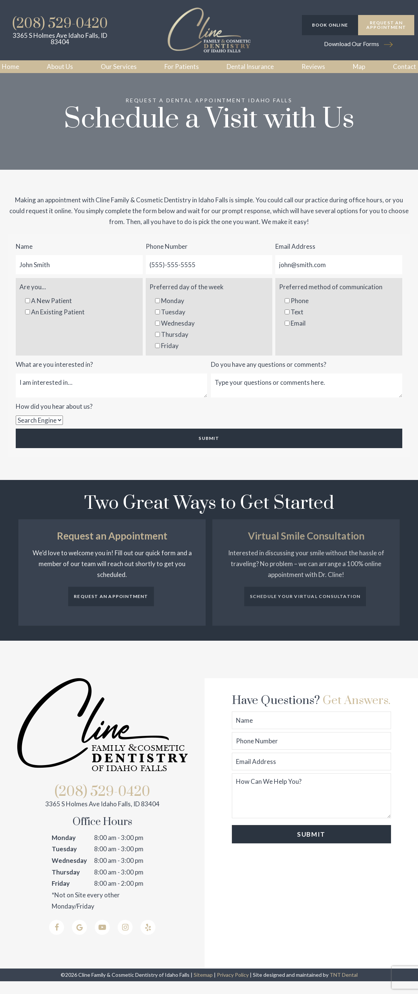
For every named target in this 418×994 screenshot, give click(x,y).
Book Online (330, 25)
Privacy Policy (233, 987)
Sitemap (203, 987)
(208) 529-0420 (60, 23)
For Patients (181, 66)
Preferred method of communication (330, 299)
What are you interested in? (54, 377)
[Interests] (111, 398)
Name (24, 259)
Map (359, 66)
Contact (404, 66)
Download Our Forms (358, 44)
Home (10, 66)
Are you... (32, 299)
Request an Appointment (386, 25)
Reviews (313, 66)
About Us (60, 66)
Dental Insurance (250, 66)
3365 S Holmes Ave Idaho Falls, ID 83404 (60, 38)
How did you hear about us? (54, 419)
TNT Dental (344, 987)
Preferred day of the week (186, 299)
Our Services (119, 66)
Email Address (295, 259)
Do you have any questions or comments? (268, 377)
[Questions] (306, 398)
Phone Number (167, 259)
